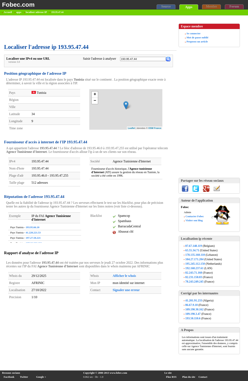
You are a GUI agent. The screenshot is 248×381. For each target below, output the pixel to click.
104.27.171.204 (194, 259)
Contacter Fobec (194, 216)
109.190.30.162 (194, 309)
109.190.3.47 (193, 313)
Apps (188, 7)
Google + (41, 377)
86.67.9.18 (191, 305)
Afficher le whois (124, 275)
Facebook (9, 377)
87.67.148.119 (193, 245)
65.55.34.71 (192, 250)
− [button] (95, 101)
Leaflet (131, 128)
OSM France (154, 128)
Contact (202, 377)
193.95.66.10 (32, 227)
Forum (234, 6)
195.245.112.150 (195, 263)
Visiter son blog (194, 220)
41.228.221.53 (33, 232)
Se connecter (194, 33)
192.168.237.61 (194, 268)
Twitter (24, 377)
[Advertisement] (78, 30)
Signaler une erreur (126, 290)
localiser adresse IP (36, 12)
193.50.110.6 (193, 318)
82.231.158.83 (193, 277)
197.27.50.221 (33, 237)
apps (19, 12)
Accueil (8, 12)
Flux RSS (171, 377)
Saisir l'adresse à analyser (99, 58)
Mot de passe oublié (197, 37)
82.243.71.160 (193, 272)
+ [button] (95, 95)
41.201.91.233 (193, 300)
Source (166, 6)
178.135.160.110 (195, 254)
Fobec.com (18, 4)
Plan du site (188, 377)
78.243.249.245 (194, 281)
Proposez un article (197, 41)
